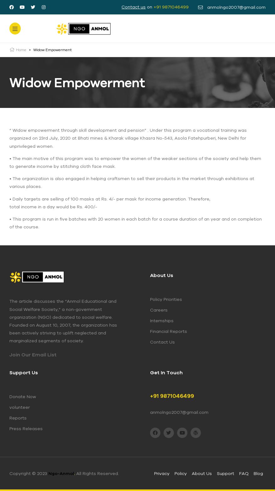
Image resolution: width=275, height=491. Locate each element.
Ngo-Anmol (61, 473)
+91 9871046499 (171, 6)
